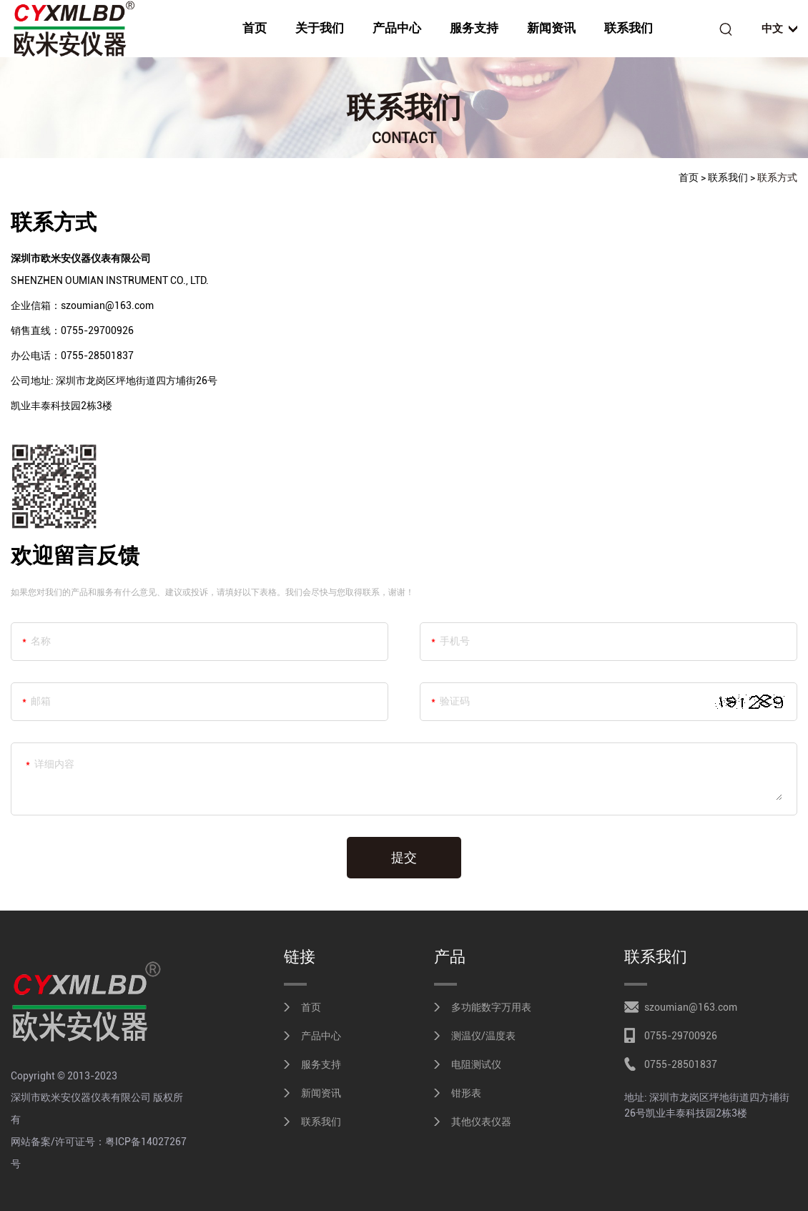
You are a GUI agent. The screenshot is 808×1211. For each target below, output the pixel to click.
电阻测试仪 (476, 1064)
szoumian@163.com (690, 1007)
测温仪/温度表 (483, 1035)
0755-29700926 (680, 1035)
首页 (254, 28)
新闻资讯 (551, 28)
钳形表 (466, 1093)
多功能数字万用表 (491, 1007)
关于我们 (319, 28)
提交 (404, 857)
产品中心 (397, 28)
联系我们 (628, 28)
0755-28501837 (680, 1064)
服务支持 (474, 28)
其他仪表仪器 (481, 1121)
